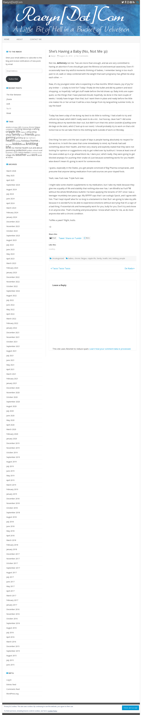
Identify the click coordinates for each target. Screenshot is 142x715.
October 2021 (12, 341)
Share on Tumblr (74, 238)
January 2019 (11, 494)
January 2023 (11, 272)
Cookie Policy (52, 711)
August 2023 (11, 240)
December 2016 (12, 609)
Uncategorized (58, 258)
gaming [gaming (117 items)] (11, 137)
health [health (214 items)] (10, 140)
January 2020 (11, 438)
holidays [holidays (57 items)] (25, 140)
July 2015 (10, 660)
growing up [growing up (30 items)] (20, 138)
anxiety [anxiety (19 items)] (8, 127)
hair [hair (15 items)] (27, 138)
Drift (8, 104)
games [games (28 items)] (37, 135)
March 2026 (11, 171)
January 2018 (11, 549)
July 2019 (10, 466)
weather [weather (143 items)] (20, 155)
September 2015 (13, 651)
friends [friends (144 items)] (29, 134)
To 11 (8, 108)
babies (71, 258)
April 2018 (10, 535)
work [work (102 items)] (34, 155)
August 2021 (11, 351)
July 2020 (10, 411)
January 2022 (11, 328)
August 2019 (11, 461)
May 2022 (10, 309)
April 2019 (10, 480)
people (122, 258)
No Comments (82, 56)
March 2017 (11, 595)
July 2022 (10, 300)
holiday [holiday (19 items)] (18, 141)
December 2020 (12, 388)
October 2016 (12, 618)
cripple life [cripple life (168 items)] (13, 132)
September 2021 (13, 346)
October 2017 (12, 563)
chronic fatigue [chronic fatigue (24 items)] (34, 127)
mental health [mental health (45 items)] (21, 147)
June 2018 (10, 526)
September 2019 (13, 457)
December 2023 (12, 221)
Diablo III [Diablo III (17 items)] (24, 132)
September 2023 (13, 235)
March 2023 (11, 263)
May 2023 (10, 254)
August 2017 (11, 572)
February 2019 (12, 489)
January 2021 (11, 383)
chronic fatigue (81, 258)
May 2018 (10, 531)
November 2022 (13, 281)
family (99, 258)
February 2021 (12, 378)
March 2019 (11, 485)
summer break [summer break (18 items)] (36, 153)
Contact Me (36, 39)
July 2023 (10, 245)
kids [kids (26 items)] (23, 144)
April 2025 (10, 180)
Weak (8, 113)
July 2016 (10, 632)
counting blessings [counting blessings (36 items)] (23, 129)
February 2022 (12, 323)
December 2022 (12, 277)
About (20, 39)
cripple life (92, 258)
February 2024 (12, 212)
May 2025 (10, 175)
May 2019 (10, 475)
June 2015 (10, 665)
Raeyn (53, 56)
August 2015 (11, 655)
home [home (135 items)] (34, 140)
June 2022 (10, 305)
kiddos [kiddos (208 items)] (17, 144)
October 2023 (12, 231)
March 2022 (11, 318)
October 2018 (12, 508)
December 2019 (12, 443)
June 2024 (10, 198)
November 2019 (13, 448)
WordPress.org (12, 693)
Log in (8, 680)
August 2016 (11, 628)
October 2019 (12, 452)
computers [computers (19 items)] (10, 129)
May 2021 (10, 365)
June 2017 (10, 581)
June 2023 (10, 249)
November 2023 (13, 226)
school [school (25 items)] (35, 150)
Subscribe (13, 79)
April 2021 (10, 369)
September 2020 (13, 401)
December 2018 (12, 498)
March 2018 (11, 540)
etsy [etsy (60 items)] (29, 131)
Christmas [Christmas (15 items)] (25, 127)
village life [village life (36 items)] (10, 155)
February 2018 (12, 545)
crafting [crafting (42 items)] (35, 129)
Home (6, 39)
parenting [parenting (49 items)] (11, 150)
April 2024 (10, 203)
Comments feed (13, 689)
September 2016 (13, 623)
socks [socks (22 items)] (15, 152)
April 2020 (10, 425)
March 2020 (11, 429)
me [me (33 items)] (13, 148)
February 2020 (12, 434)
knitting (116, 258)
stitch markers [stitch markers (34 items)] (24, 152)
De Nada (129, 268)
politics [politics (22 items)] (29, 150)
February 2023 (12, 268)
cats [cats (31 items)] (19, 127)
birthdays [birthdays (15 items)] (14, 127)
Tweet (62, 238)
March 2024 (11, 208)
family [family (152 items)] (16, 134)
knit (110, 258)
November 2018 (13, 503)
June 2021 (10, 360)
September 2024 (13, 185)
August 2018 (11, 517)
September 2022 (13, 291)
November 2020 (13, 392)
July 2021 (10, 355)
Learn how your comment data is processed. (110, 348)
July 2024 (10, 194)
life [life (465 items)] (8, 147)
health (105, 258)
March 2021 (11, 374)
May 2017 (10, 586)
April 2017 (10, 591)
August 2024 (11, 189)
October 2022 (12, 286)
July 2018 (10, 521)
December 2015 (12, 646)
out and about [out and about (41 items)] (35, 147)
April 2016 (10, 637)
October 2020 (12, 397)
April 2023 (10, 258)
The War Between (13, 94)
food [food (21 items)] (22, 135)
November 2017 (13, 558)
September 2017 (13, 568)
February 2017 (12, 600)
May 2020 (10, 420)
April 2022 (10, 314)
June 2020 (10, 415)
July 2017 (10, 577)
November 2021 (13, 337)
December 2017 (12, 554)
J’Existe (9, 99)
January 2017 (11, 605)
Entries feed (11, 684)
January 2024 (11, 217)
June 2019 (10, 471)
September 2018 (13, 512)
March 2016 (11, 641)
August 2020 (11, 406)
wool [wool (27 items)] (29, 155)
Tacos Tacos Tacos (60, 268)
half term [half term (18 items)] (32, 138)
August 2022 (11, 295)
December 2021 (12, 332)
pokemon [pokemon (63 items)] (21, 150)
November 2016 (13, 614)
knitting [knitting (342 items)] (32, 143)
